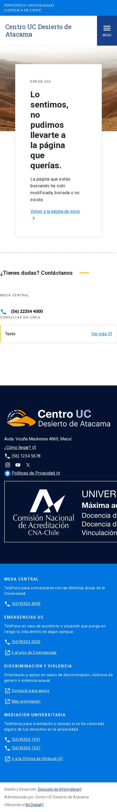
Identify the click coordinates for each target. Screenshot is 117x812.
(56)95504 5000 (26, 642)
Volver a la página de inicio (55, 215)
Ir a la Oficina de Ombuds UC (37, 759)
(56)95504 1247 (26, 748)
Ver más (101, 334)
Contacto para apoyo (31, 690)
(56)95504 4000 (26, 604)
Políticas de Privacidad (32, 473)
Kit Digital (33, 805)
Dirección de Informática (58, 789)
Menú (107, 30)
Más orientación (26, 701)
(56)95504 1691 (26, 739)
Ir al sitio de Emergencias (34, 652)
